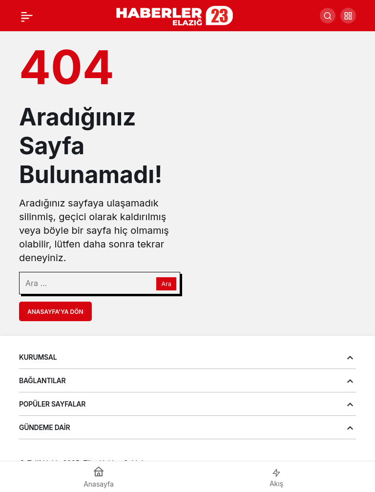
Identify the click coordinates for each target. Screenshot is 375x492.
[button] (348, 15)
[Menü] (27, 15)
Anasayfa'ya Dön (55, 311)
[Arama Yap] (327, 15)
